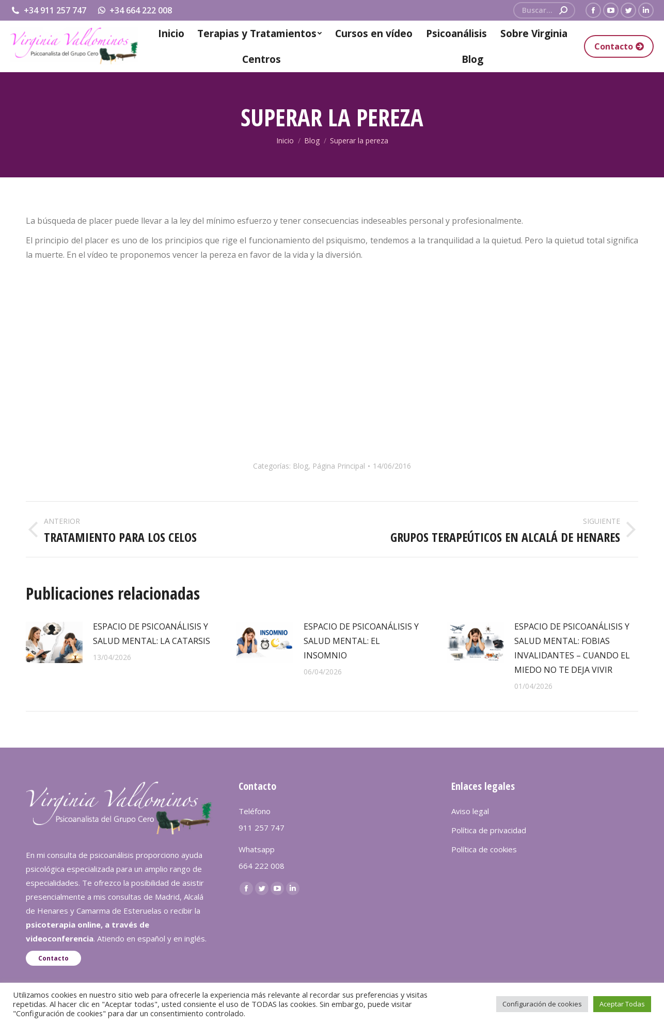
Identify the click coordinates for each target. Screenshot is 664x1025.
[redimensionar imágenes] (54, 642)
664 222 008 (261, 866)
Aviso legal (470, 811)
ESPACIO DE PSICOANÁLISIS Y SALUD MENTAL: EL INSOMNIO (361, 641)
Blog (300, 466)
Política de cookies (484, 849)
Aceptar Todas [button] (622, 1004)
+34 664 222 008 (134, 10)
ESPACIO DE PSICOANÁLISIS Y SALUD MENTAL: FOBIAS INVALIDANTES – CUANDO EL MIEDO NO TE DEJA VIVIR (572, 648)
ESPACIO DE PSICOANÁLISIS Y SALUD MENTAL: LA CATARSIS (151, 634)
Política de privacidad (488, 830)
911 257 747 (261, 827)
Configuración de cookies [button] (542, 1004)
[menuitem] (171, 33)
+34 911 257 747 (48, 10)
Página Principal (338, 466)
